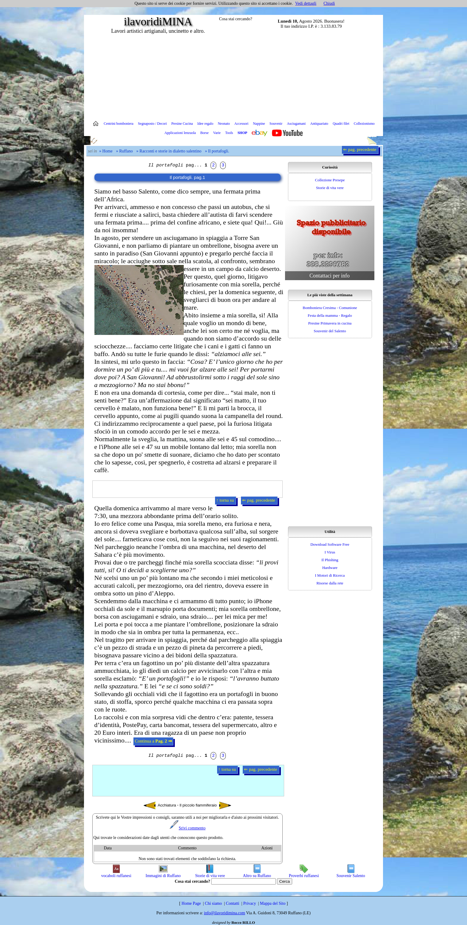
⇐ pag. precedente (360, 149)
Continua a (153, 741)
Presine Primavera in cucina (329, 323)
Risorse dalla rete (329, 583)
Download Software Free (329, 544)
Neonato (224, 123)
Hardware (329, 567)
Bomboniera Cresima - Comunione (330, 307)
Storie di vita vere (330, 187)
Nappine (259, 123)
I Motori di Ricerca (330, 575)
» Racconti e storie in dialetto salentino (169, 151)
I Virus (330, 552)
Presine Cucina (182, 123)
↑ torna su (225, 500)
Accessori (241, 123)
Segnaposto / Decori (152, 123)
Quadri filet (341, 123)
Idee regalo (205, 123)
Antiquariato (319, 123)
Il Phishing (329, 560)
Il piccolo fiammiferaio (205, 805)
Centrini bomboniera (118, 123)
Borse (204, 133)
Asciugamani (296, 123)
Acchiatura (160, 805)
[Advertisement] (233, 76)
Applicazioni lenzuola (180, 133)
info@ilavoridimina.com (224, 913)
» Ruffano (124, 151)
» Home (106, 151)
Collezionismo (364, 123)
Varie (217, 133)
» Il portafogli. (217, 151)
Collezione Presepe (330, 180)
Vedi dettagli (305, 3)
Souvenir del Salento (330, 331)
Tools (229, 133)
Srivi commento (187, 828)
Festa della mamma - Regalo (330, 315)
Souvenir (276, 123)
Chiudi (329, 3)
